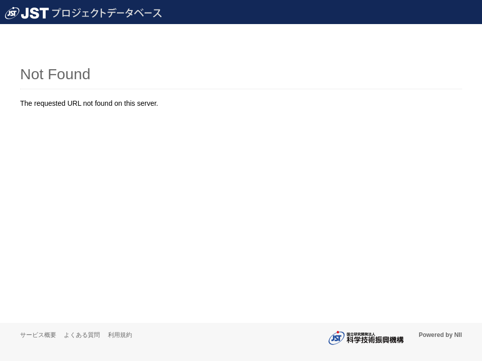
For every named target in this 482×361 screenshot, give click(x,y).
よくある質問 (82, 334)
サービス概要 (38, 334)
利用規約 (120, 334)
